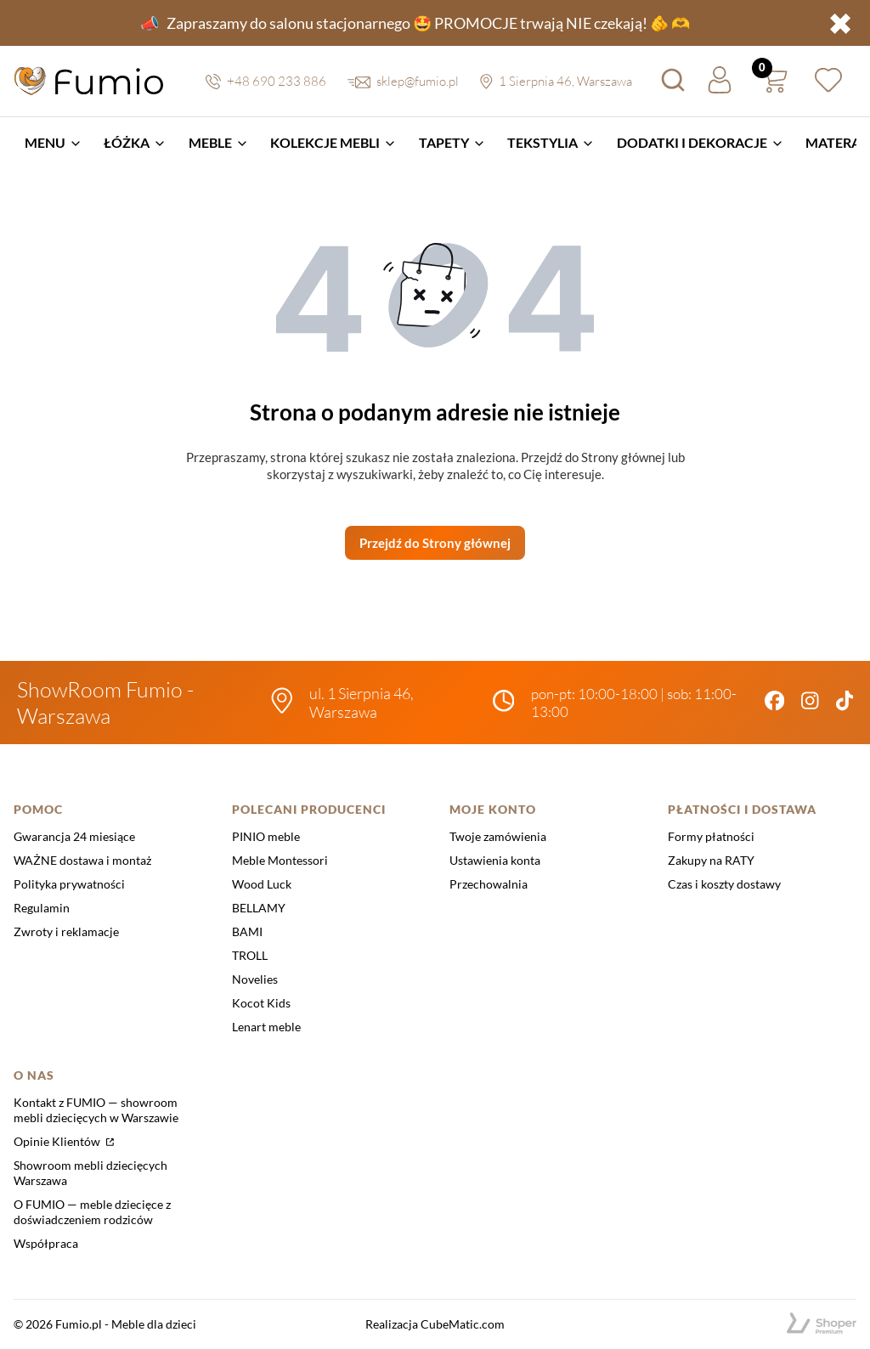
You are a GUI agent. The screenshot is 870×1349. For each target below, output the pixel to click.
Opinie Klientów (58, 1141)
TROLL (250, 955)
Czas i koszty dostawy (724, 884)
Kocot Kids (261, 1003)
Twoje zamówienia (497, 836)
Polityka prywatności (69, 884)
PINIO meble (266, 836)
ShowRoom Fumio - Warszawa (105, 702)
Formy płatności (711, 836)
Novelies (255, 979)
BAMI (247, 931)
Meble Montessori (280, 860)
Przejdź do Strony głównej (435, 542)
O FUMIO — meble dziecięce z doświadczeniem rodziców (92, 1212)
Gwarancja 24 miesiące (74, 836)
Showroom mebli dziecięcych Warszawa (90, 1173)
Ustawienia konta (494, 860)
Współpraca (46, 1243)
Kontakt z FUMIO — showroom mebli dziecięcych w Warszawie (96, 1110)
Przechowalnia (488, 884)
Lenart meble (266, 1026)
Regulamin (42, 907)
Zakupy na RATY (711, 860)
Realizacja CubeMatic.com (435, 1324)
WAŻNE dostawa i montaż (82, 860)
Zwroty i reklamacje (66, 931)
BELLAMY (258, 907)
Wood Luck (261, 884)
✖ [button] (840, 23)
